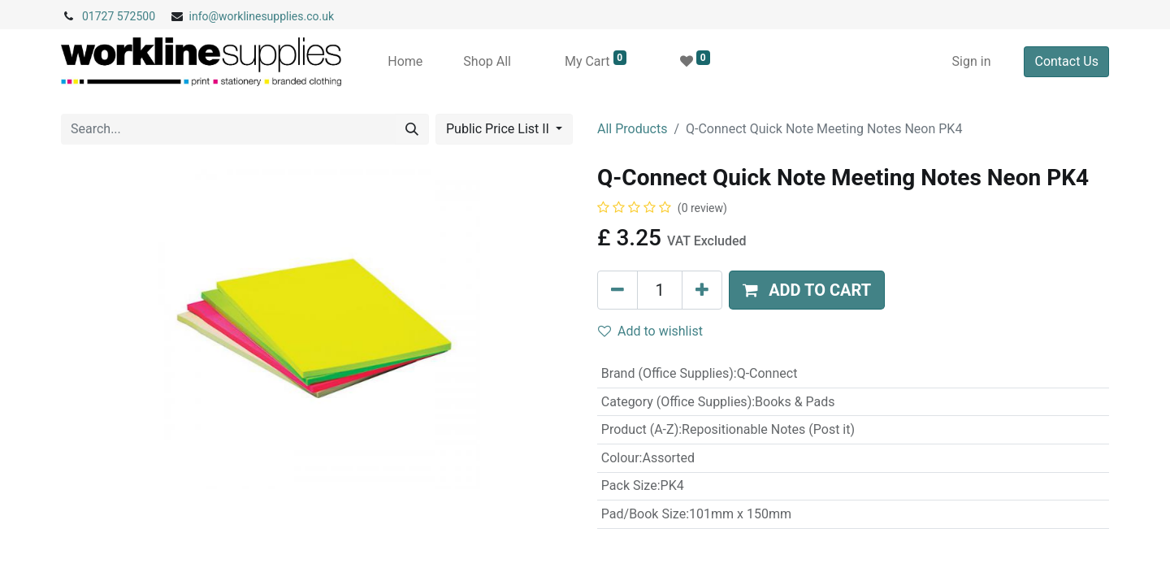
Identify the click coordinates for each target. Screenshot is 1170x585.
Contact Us (1066, 61)
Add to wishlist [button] (650, 331)
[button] (807, 290)
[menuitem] (405, 62)
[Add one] (702, 290)
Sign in (971, 61)
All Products (632, 128)
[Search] (412, 129)
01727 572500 (118, 16)
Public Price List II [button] (499, 128)
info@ (204, 16)
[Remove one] (617, 290)
